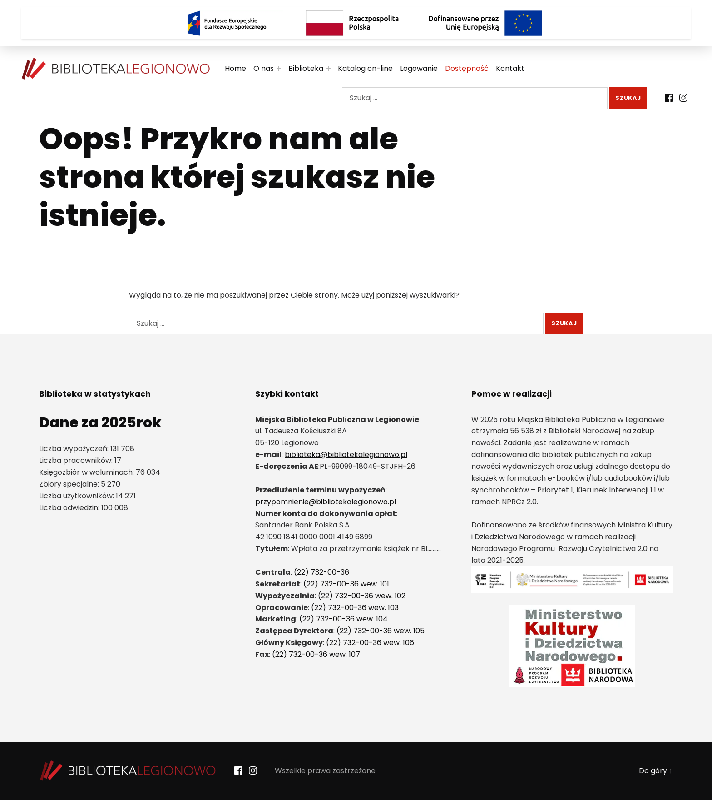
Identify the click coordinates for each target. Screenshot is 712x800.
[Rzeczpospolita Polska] (356, 23)
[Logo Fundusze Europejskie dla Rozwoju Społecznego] (226, 23)
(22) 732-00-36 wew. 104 (343, 619)
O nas (263, 68)
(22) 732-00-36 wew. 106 (370, 642)
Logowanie (419, 68)
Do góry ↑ (655, 770)
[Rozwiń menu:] (279, 68)
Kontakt (510, 68)
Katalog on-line (365, 68)
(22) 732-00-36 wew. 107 (316, 654)
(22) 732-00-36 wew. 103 (355, 607)
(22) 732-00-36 (321, 572)
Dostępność (467, 68)
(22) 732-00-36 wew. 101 (346, 584)
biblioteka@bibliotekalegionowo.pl (346, 454)
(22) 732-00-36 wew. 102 (361, 596)
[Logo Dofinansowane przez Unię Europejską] (485, 23)
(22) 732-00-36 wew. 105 (380, 631)
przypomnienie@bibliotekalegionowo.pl (325, 502)
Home (235, 68)
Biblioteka (305, 68)
